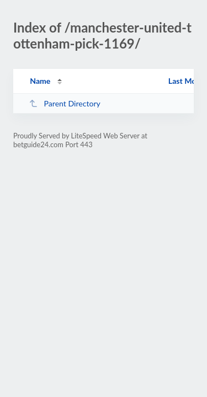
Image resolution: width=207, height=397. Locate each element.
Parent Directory (64, 103)
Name (40, 80)
